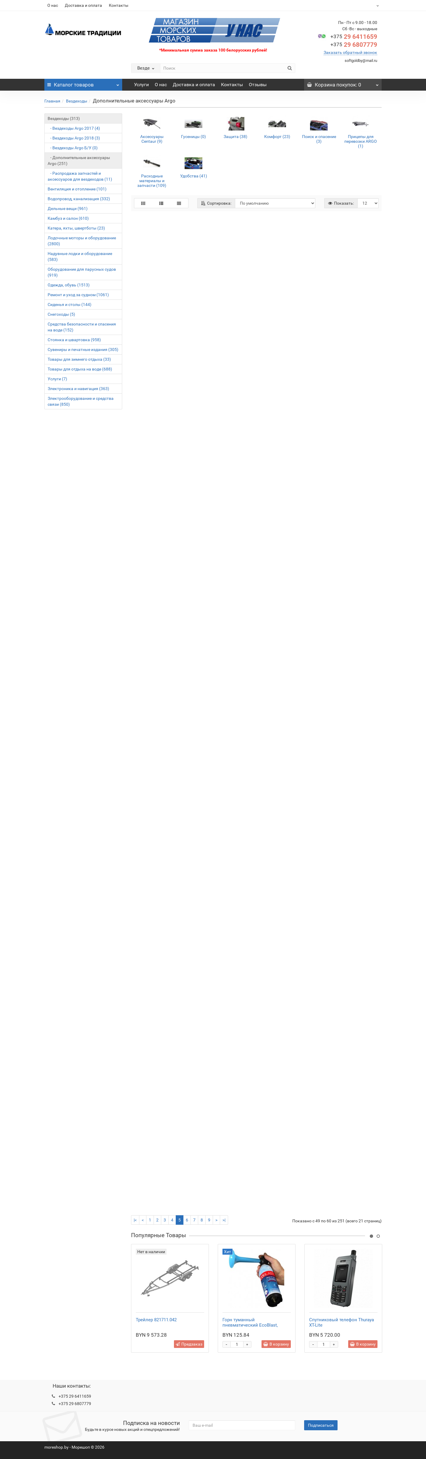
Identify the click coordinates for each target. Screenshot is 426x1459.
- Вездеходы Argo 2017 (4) (74, 128)
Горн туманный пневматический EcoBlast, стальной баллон (250, 1325)
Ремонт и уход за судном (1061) (78, 294)
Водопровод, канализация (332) (79, 198)
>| (223, 1220)
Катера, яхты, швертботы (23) (76, 228)
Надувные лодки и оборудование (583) (80, 256)
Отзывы (258, 84)
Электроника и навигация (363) (78, 388)
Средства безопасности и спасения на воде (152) (82, 327)
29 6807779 (353, 44)
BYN (363, 5)
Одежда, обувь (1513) (69, 285)
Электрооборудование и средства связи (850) (81, 401)
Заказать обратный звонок (350, 52)
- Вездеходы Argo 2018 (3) (74, 138)
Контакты (118, 5)
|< (135, 1220)
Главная (52, 101)
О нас (52, 5)
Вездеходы (76, 101)
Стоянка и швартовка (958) (74, 339)
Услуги (141, 84)
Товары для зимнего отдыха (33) (79, 359)
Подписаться (321, 1425)
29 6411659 (353, 36)
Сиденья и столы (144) (69, 304)
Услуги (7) (57, 378)
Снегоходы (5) (61, 314)
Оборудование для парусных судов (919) (82, 272)
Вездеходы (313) (64, 118)
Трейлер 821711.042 (156, 1319)
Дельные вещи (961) (68, 208)
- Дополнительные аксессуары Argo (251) (79, 160)
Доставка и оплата (83, 5)
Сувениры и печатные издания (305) (83, 349)
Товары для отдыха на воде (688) (80, 369)
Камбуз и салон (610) (68, 218)
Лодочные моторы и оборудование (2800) (82, 240)
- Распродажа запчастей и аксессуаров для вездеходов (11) (80, 176)
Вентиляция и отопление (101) (77, 189)
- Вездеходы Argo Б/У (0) (73, 147)
